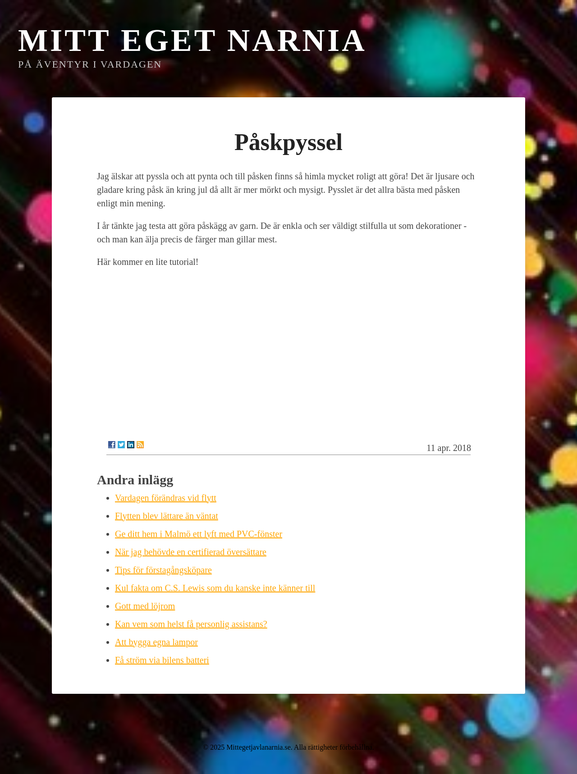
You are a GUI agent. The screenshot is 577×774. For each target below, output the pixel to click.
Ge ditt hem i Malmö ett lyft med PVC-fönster (198, 534)
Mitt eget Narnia (192, 40)
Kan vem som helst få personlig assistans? (191, 624)
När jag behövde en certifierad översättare (190, 552)
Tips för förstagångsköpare (163, 570)
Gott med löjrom (145, 606)
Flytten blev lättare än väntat (166, 516)
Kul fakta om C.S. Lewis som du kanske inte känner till (215, 588)
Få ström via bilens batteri (162, 660)
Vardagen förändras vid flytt (165, 498)
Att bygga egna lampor (156, 642)
